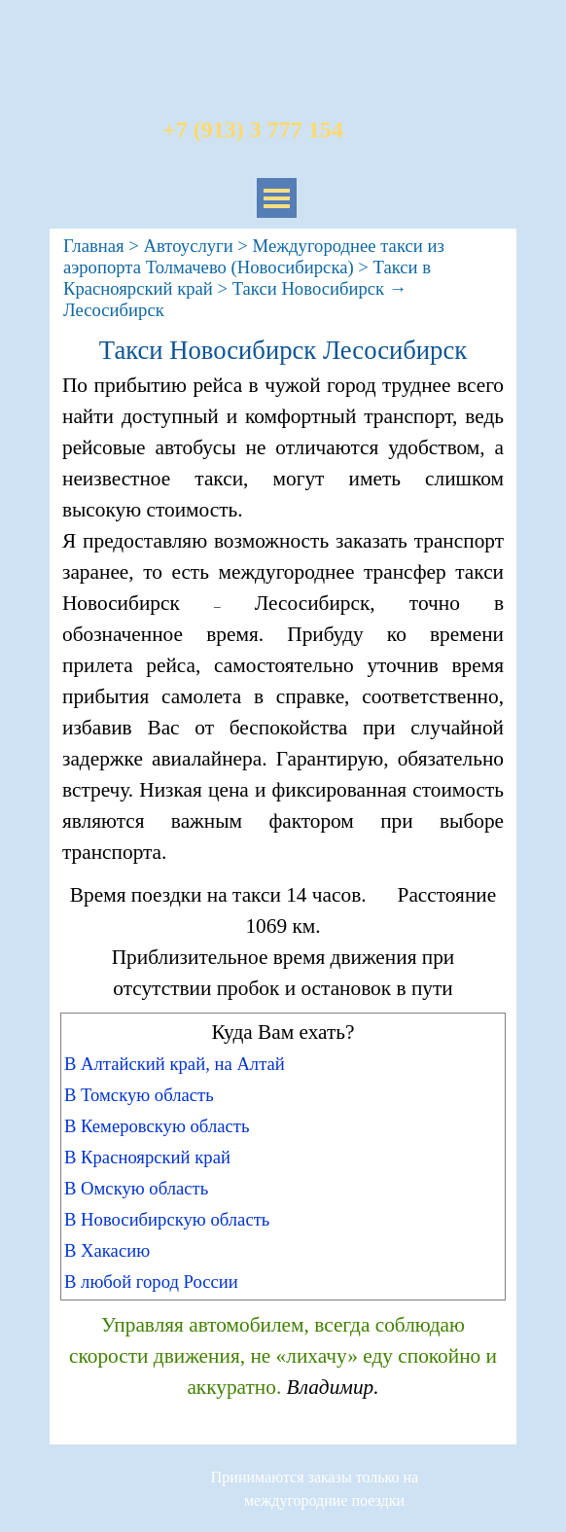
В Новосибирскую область (166, 1219)
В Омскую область (136, 1188)
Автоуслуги (187, 245)
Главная (93, 245)
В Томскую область (139, 1095)
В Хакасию (107, 1250)
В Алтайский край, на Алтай (174, 1063)
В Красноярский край (147, 1157)
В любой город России (151, 1281)
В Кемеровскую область (156, 1126)
